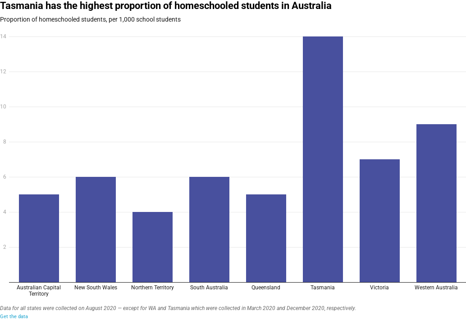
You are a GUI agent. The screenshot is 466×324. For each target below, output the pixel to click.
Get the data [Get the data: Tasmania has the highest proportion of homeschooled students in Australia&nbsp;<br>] (14, 317)
